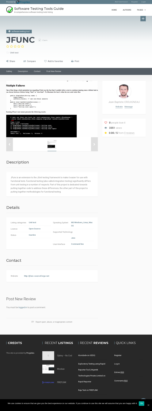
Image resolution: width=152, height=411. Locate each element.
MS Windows (76, 222)
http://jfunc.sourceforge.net (36, 276)
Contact (37, 71)
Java (73, 238)
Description (23, 71)
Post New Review (53, 71)
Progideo (30, 353)
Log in (117, 364)
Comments (121, 381)
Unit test (14, 52)
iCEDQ (92, 355)
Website (119, 107)
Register (134, 2)
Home (114, 10)
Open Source (35, 229)
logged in (23, 307)
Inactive (32, 235)
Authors (127, 10)
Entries (119, 372)
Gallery (9, 71)
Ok (141, 403)
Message (129, 107)
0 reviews (129, 132)
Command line (77, 244)
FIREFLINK (61, 382)
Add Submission (121, 2)
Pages (140, 10)
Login (143, 2)
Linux (85, 222)
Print (78, 61)
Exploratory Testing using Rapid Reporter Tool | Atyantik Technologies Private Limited (91, 370)
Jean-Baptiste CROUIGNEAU (124, 101)
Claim (45, 40)
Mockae (61, 369)
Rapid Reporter (84, 382)
